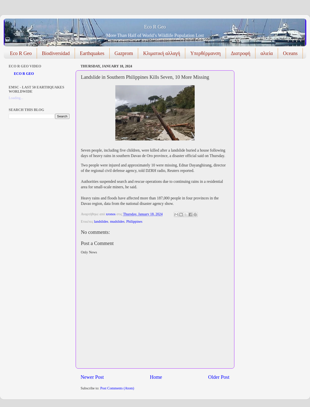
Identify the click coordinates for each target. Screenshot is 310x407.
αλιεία (266, 53)
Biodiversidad (56, 53)
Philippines (134, 221)
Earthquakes (92, 53)
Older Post (218, 377)
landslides (101, 221)
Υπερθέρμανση (205, 53)
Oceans (290, 53)
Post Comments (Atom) (117, 388)
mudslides (117, 221)
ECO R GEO (24, 74)
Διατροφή (240, 53)
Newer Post (92, 377)
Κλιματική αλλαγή (161, 53)
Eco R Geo (155, 26)
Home (156, 377)
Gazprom (124, 53)
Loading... (16, 98)
